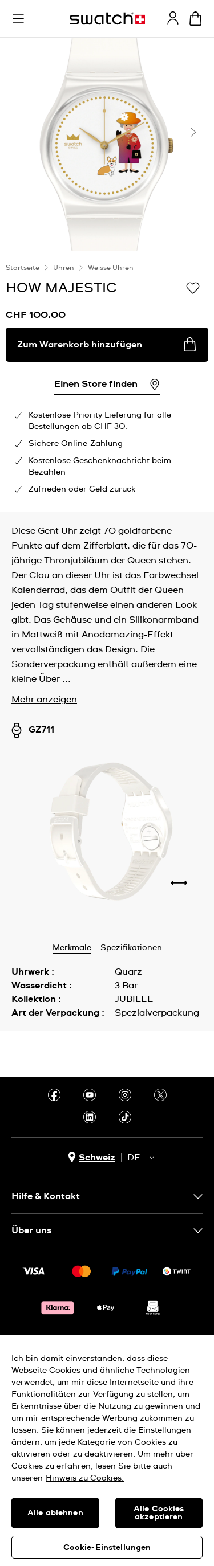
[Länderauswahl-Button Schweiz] (91, 1157)
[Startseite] (107, 18)
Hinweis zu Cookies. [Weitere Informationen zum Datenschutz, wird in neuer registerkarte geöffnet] (85, 1478)
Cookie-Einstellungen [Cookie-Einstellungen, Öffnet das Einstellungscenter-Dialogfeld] (107, 1548)
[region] (107, 1450)
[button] (18, 19)
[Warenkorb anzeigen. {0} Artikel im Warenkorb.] (195, 18)
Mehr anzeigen (44, 699)
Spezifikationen (131, 948)
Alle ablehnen (55, 1513)
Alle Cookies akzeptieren (159, 1513)
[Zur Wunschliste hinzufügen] (193, 287)
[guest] (173, 18)
